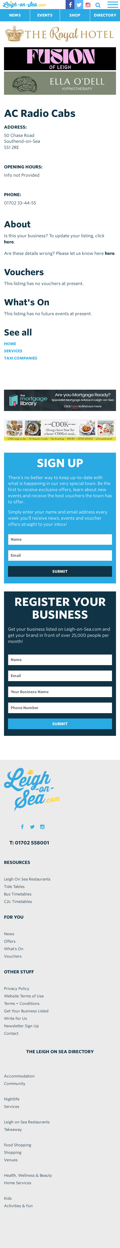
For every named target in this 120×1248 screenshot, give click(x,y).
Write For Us (15, 1018)
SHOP (74, 15)
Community (14, 1083)
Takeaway (13, 1129)
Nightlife (11, 1099)
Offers (9, 941)
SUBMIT (60, 571)
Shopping (12, 1152)
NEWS (15, 15)
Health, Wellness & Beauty (28, 1175)
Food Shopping (17, 1145)
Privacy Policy (16, 988)
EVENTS (45, 15)
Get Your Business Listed (26, 1011)
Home (10, 344)
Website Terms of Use (24, 996)
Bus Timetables (17, 894)
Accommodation (19, 1076)
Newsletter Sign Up (21, 1026)
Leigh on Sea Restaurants (27, 1122)
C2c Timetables (18, 901)
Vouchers (13, 956)
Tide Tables (14, 886)
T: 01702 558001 (29, 843)
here (9, 241)
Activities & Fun (18, 1206)
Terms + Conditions (21, 1003)
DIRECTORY (105, 15)
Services (13, 351)
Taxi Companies (20, 358)
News (9, 934)
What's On (13, 949)
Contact (11, 1033)
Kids (8, 1198)
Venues (11, 1160)
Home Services (17, 1183)
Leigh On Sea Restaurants (27, 879)
